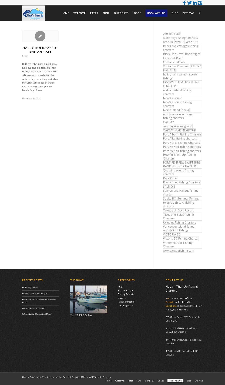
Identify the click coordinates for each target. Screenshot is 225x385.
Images (122, 298)
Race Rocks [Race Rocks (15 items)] (170, 178)
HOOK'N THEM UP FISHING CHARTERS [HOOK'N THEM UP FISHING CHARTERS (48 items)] (181, 84)
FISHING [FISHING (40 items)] (196, 66)
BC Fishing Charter (30, 287)
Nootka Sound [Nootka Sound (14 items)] (172, 98)
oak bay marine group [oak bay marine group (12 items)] (177, 126)
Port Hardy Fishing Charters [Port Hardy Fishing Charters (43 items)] (181, 143)
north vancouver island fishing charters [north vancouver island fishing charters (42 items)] (178, 116)
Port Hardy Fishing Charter (33, 308)
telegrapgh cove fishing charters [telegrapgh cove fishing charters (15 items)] (178, 204)
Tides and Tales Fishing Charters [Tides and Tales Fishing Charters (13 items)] (178, 216)
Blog (24, 56)
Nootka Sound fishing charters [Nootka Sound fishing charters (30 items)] (177, 104)
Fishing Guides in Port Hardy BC (35, 293)
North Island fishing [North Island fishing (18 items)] (176, 110)
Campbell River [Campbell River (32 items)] (173, 58)
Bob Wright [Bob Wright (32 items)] (192, 54)
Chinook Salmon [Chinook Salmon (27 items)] (174, 62)
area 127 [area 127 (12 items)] (192, 42)
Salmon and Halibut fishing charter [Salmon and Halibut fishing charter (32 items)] (181, 192)
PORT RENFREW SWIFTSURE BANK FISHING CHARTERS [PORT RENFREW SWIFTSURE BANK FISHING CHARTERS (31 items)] (181, 164)
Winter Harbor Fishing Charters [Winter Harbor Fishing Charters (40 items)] (178, 244)
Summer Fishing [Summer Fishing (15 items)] (188, 198)
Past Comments (126, 301)
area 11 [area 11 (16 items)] (179, 42)
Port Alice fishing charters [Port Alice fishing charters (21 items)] (180, 138)
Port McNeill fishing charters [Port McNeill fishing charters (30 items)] (182, 147)
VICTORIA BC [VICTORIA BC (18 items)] (171, 234)
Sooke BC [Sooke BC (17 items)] (169, 198)
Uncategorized (125, 305)
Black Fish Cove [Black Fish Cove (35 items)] (173, 54)
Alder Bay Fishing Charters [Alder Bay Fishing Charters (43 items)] (180, 38)
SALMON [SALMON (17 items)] (169, 186)
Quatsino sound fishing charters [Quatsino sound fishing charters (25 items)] (178, 172)
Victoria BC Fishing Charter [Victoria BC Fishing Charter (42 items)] (181, 238)
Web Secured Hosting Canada (55, 377)
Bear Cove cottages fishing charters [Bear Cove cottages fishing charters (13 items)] (180, 48)
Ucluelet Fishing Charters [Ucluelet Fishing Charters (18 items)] (179, 222)
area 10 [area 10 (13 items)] (168, 42)
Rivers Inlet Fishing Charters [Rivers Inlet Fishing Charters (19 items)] (181, 182)
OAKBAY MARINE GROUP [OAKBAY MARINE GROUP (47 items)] (179, 130)
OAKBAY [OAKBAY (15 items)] (168, 122)
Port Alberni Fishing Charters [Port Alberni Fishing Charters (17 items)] (182, 134)
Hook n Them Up (182, 302)
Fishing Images (125, 290)
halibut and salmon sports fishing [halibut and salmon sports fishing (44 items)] (180, 76)
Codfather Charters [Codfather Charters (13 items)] (176, 66)
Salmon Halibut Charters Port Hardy (36, 314)
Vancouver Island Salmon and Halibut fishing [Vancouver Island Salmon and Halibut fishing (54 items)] (179, 228)
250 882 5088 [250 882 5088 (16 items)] (171, 34)
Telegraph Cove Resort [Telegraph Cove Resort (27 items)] (178, 210)
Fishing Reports (126, 294)
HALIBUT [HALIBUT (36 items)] (169, 70)
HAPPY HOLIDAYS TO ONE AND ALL (40, 50)
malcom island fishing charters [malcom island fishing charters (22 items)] (177, 92)
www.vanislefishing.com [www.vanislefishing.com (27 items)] (178, 251)
